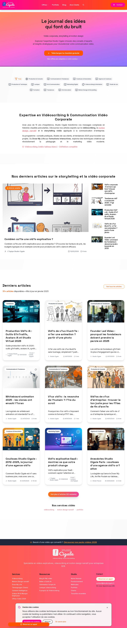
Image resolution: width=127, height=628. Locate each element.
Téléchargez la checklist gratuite (63, 53)
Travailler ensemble (78, 593)
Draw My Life (17, 584)
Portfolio (55, 5)
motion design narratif (65, 510)
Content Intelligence (19, 590)
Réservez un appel (106, 579)
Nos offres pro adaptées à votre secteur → (63, 59)
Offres (45, 5)
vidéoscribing (49, 510)
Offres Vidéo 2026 (19, 599)
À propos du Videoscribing (49, 590)
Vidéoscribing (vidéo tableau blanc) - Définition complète (49, 147)
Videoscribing (17, 578)
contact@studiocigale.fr (105, 583)
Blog (64, 5)
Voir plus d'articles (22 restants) (63, 495)
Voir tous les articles (114, 287)
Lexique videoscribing (47, 587)
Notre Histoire (76, 578)
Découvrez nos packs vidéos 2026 (80, 542)
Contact (118, 5)
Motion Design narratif (20, 581)
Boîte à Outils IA (45, 581)
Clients (73, 590)
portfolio (80, 510)
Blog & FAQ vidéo (45, 578)
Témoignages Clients (20, 587)
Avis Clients (74, 5)
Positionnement (77, 581)
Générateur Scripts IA (47, 584)
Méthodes (75, 584)
